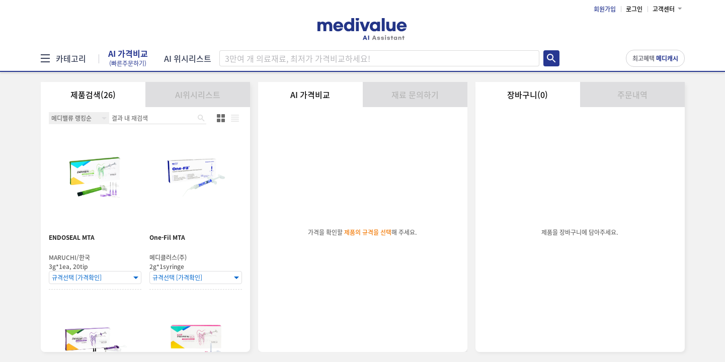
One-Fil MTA (167, 237)
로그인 (634, 9)
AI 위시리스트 (187, 58)
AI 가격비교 (128, 58)
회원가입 (605, 9)
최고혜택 (655, 58)
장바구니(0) (527, 94)
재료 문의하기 (415, 94)
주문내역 (632, 94)
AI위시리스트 (197, 94)
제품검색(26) (93, 94)
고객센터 (664, 9)
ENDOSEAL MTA (72, 237)
